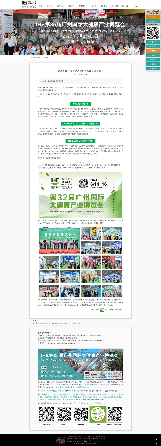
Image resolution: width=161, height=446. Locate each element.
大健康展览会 (88, 438)
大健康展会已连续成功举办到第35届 (96, 384)
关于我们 (114, 6)
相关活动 (93, 6)
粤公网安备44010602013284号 (94, 441)
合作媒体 (153, 64)
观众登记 (153, 21)
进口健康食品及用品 (78, 394)
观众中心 (71, 6)
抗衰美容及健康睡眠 (52, 397)
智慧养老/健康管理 (109, 394)
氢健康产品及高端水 (94, 394)
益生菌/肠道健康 (75, 397)
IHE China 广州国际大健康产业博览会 (51, 391)
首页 (40, 6)
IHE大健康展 (107, 309)
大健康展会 (70, 438)
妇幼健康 (64, 397)
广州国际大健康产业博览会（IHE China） (79, 436)
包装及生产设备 (68, 399)
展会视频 (153, 68)
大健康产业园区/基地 (53, 399)
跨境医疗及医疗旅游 (90, 397)
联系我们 (102, 436)
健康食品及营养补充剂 (61, 394)
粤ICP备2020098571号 (75, 441)
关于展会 (49, 6)
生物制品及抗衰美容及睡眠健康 (110, 397)
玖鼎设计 (102, 438)
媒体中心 (104, 6)
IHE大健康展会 (74, 391)
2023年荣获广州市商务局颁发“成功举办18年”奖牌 (72, 387)
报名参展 (153, 17)
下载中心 (153, 42)
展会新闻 (153, 55)
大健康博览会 (78, 438)
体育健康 (41, 399)
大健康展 (95, 438)
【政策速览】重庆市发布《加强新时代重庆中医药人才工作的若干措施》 (58, 323)
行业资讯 (46, 57)
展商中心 (60, 6)
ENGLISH (125, 6)
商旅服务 (82, 6)
